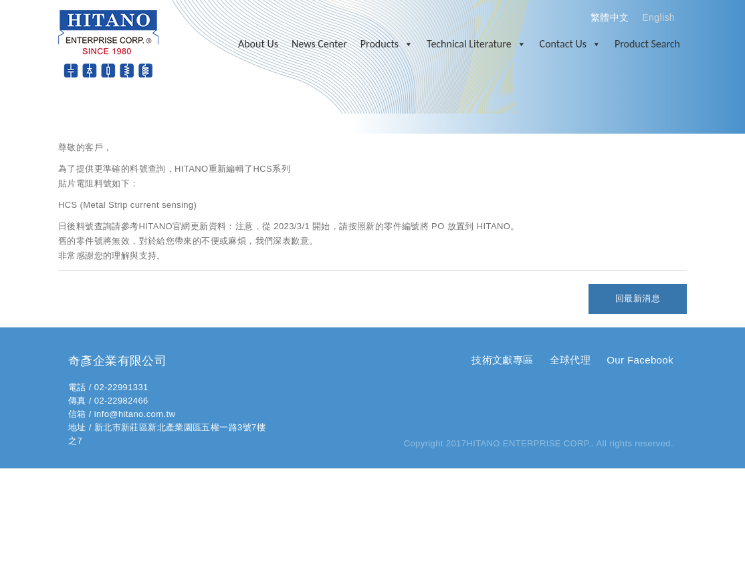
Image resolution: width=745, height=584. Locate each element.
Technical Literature (476, 44)
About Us (258, 43)
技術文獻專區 (502, 360)
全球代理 (570, 360)
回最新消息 (637, 298)
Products (386, 44)
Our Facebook (640, 360)
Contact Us (570, 44)
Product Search (647, 43)
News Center (319, 43)
